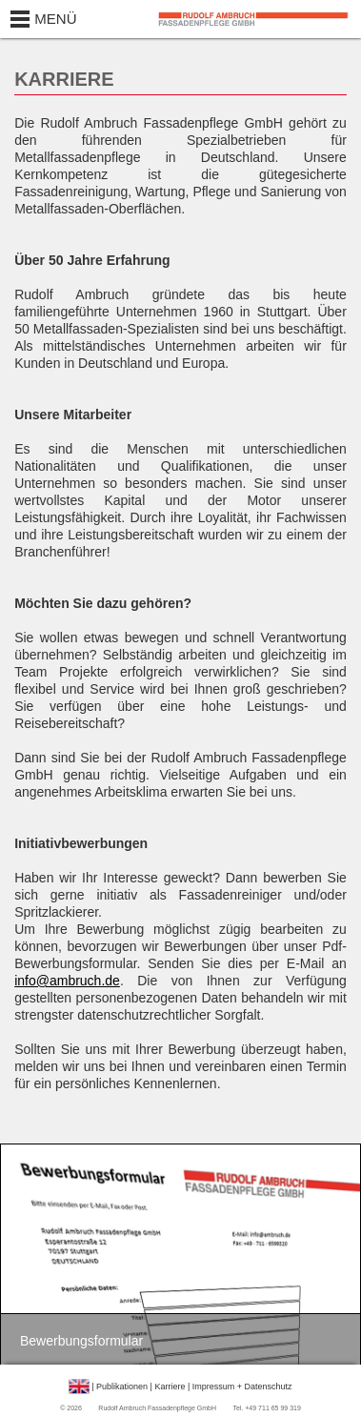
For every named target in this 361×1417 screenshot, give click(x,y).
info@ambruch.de (67, 980)
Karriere (169, 1386)
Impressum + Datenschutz (242, 1386)
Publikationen (122, 1386)
